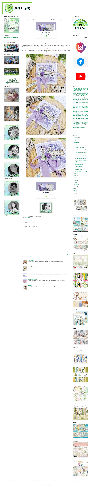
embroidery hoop (85, 115)
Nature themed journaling (79, 164)
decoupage (78, 115)
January (76, 186)
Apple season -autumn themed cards (80, 145)
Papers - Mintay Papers (78, 102)
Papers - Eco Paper (86, 99)
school (84, 122)
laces (84, 119)
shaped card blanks (83, 123)
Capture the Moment (78, 150)
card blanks (81, 111)
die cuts (81, 115)
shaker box (78, 123)
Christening (74, 90)
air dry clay (83, 107)
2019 (75, 190)
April (76, 180)
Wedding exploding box (78, 169)
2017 (75, 193)
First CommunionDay (78, 93)
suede (81, 126)
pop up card (77, 122)
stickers (78, 126)
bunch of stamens (82, 110)
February (76, 184)
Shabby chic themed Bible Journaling (80, 149)
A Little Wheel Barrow (31, 260)
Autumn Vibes (30, 285)
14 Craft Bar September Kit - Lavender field (81, 171)
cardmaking (86, 111)
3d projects (79, 89)
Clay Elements (82, 90)
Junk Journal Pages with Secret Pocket (33, 266)
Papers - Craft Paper (85, 98)
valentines (76, 127)
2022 (75, 133)
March (76, 182)
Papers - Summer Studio (80, 105)
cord (73, 114)
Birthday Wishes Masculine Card (79, 147)
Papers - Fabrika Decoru (77, 101)
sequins (86, 122)
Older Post (68, 254)
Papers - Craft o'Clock (76, 99)
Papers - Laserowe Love (84, 101)
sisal (87, 123)
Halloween (82, 93)
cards (74, 112)
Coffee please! (77, 144)
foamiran (75, 118)
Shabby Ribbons (75, 107)
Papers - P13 (85, 102)
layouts (87, 119)
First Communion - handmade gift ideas (80, 158)
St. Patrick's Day (80, 107)
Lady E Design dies (79, 94)
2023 (75, 132)
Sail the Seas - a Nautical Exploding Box (81, 152)
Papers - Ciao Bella (78, 98)
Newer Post (23, 254)
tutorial (74, 127)
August (76, 173)
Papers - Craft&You (82, 99)
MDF (76, 95)
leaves (74, 121)
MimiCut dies (79, 95)
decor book (86, 114)
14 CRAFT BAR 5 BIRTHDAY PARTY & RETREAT (11, 37)
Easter (74, 93)
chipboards (78, 112)
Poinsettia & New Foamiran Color (32, 279)
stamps (79, 124)
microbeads (80, 121)
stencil (85, 124)
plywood (74, 122)
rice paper (81, 122)
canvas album (77, 111)
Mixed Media (83, 95)
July (76, 175)
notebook (86, 121)
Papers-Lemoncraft (78, 106)
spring (74, 124)
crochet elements (77, 114)
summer (83, 126)
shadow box (75, 123)
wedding (79, 127)
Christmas (78, 90)
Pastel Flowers (85, 106)
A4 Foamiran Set (83, 89)
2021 (75, 135)
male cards (77, 121)
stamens (76, 124)
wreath (84, 127)
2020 (75, 188)
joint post (78, 119)
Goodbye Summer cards (78, 166)
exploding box (76, 116)
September (77, 142)
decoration (75, 115)
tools (87, 126)
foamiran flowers (82, 118)
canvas (74, 111)
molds (84, 121)
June (76, 177)
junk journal (81, 119)
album (87, 107)
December (76, 137)
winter (82, 127)
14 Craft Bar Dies (76, 88)
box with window (75, 110)
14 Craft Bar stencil (82, 88)
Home (46, 254)
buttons (87, 110)
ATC (87, 89)
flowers (86, 116)
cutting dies (81, 114)
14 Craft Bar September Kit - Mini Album (80, 154)
